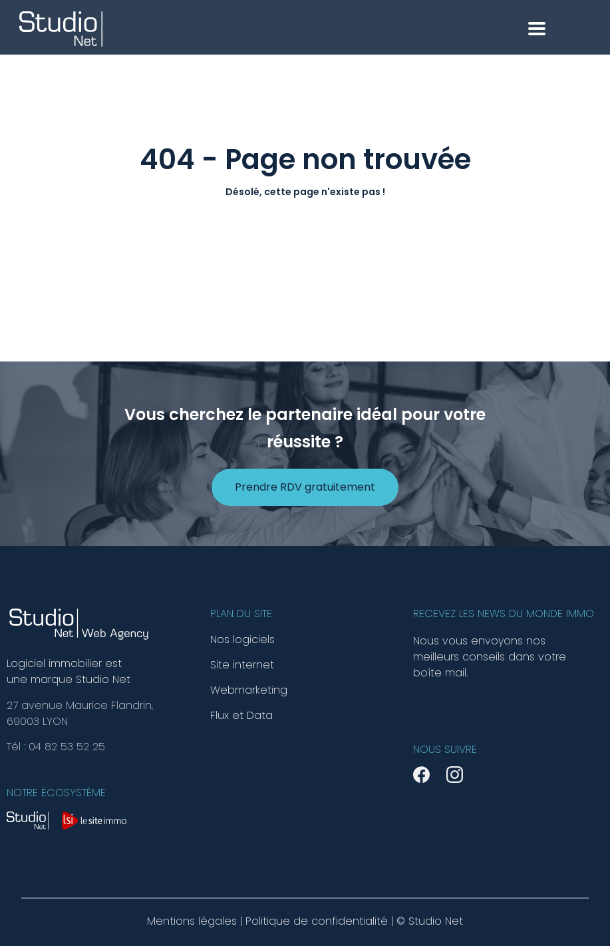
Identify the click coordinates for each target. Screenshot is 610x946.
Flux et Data (241, 715)
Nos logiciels (242, 639)
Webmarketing (248, 690)
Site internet (242, 665)
